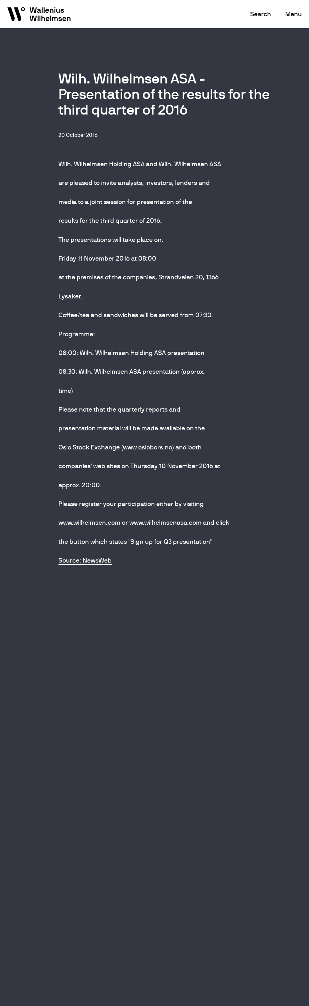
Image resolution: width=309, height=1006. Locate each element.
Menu (293, 14)
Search (260, 14)
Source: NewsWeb (85, 560)
